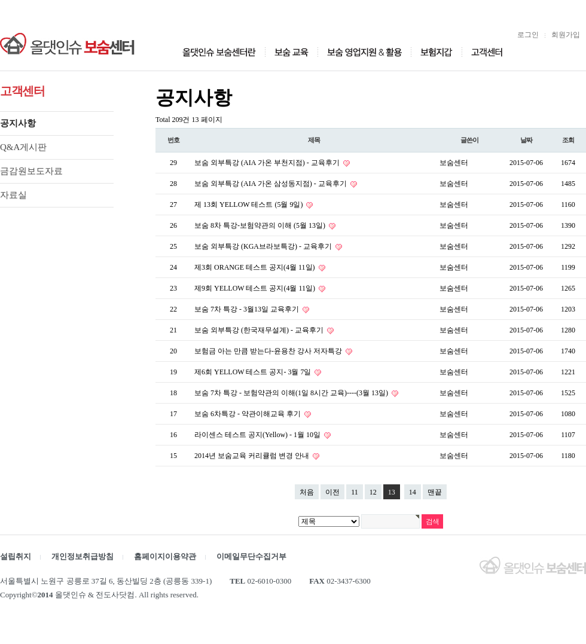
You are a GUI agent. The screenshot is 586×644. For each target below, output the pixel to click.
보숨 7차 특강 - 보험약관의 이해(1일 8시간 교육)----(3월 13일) (292, 393)
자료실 (13, 195)
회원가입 (565, 34)
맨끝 (435, 492)
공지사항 (18, 123)
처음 (307, 492)
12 (373, 492)
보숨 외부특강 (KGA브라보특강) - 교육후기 (264, 246)
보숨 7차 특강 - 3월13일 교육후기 (247, 309)
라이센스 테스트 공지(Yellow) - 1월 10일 (258, 435)
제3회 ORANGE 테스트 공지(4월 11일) (255, 267)
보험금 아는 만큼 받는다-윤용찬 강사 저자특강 (269, 351)
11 (354, 492)
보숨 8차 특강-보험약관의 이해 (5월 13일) (260, 225)
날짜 (526, 140)
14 (412, 492)
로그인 (528, 34)
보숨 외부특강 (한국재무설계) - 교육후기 (259, 330)
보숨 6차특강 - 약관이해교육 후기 (248, 414)
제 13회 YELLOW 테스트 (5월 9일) (249, 204)
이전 (332, 492)
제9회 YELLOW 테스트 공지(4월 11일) (255, 288)
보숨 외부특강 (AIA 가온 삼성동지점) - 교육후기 (271, 183)
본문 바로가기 (0, 0)
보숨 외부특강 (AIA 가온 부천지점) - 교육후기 (267, 162)
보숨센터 (453, 162)
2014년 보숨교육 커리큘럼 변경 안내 (252, 455)
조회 (568, 140)
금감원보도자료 (31, 171)
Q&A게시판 (23, 147)
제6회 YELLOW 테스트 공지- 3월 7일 (253, 372)
